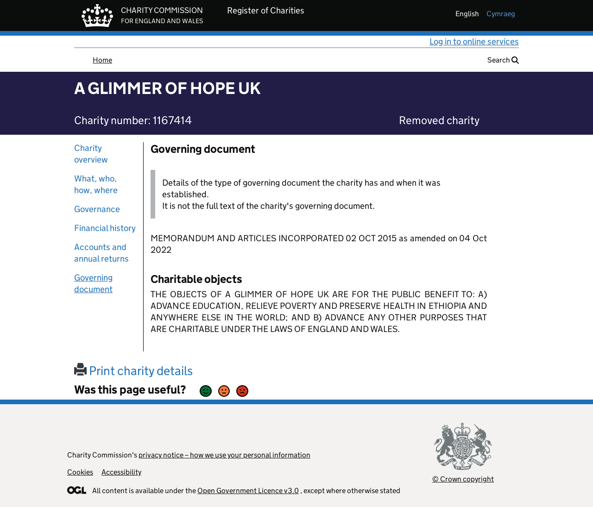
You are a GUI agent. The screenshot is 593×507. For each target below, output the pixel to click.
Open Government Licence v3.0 (248, 490)
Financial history (105, 228)
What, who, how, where (96, 184)
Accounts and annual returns (101, 253)
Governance (97, 209)
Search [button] (503, 60)
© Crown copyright (463, 479)
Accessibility (121, 472)
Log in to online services (474, 41)
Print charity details (133, 370)
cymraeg (500, 13)
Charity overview (91, 154)
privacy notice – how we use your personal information (224, 455)
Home (102, 60)
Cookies (80, 472)
